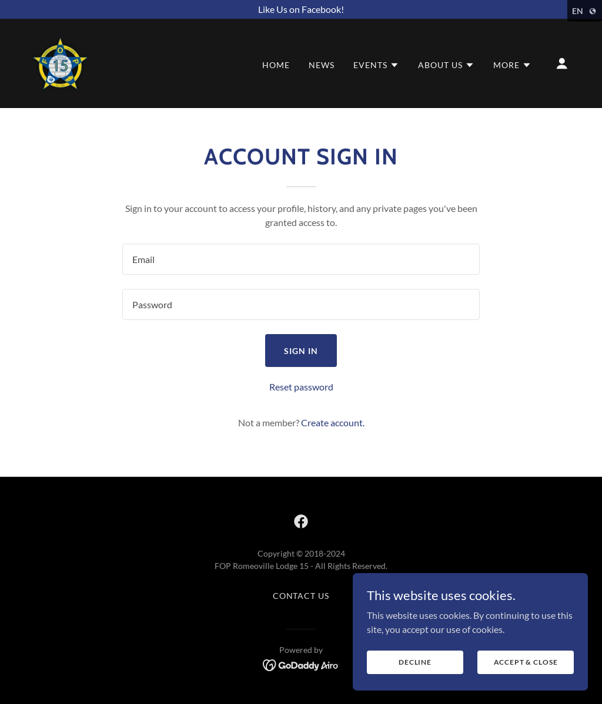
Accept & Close (526, 662)
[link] (60, 62)
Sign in (301, 351)
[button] (376, 65)
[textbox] (301, 259)
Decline (415, 662)
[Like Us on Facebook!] (301, 9)
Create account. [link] (332, 422)
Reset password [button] (301, 386)
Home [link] (276, 65)
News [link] (322, 65)
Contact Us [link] (301, 596)
